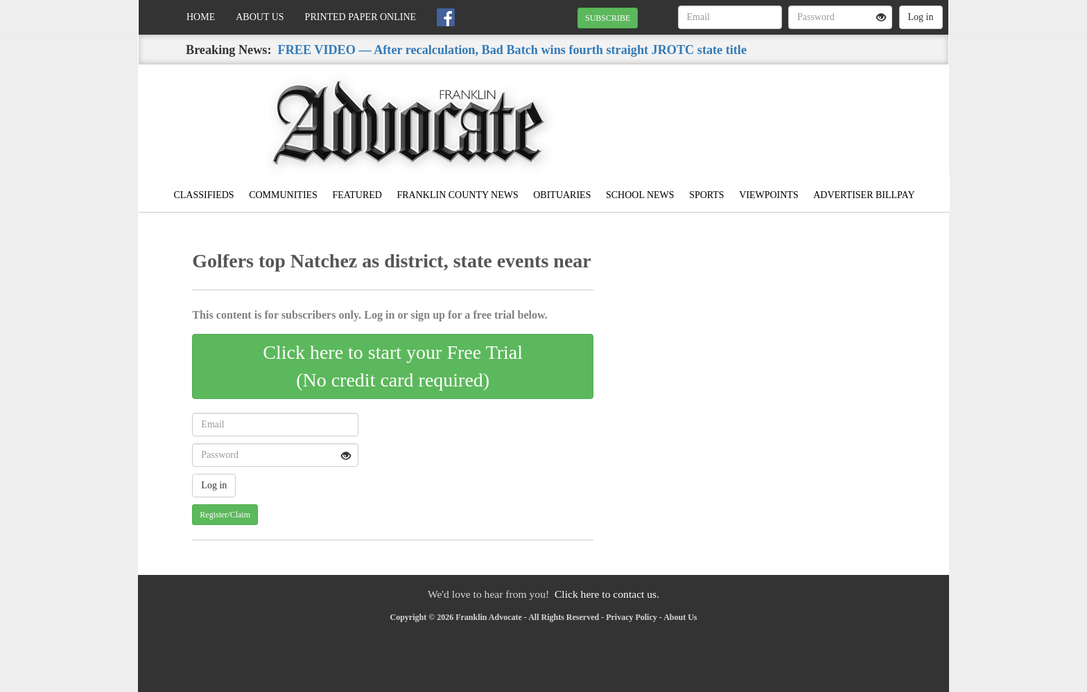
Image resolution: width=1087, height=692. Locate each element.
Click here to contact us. (607, 594)
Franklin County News (457, 195)
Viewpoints (769, 195)
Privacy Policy (631, 617)
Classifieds (203, 195)
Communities (283, 195)
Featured (357, 195)
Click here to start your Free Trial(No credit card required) (393, 366)
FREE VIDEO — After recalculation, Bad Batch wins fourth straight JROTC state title (512, 50)
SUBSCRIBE (607, 18)
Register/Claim (225, 515)
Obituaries (562, 195)
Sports (706, 195)
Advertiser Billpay (863, 195)
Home (200, 17)
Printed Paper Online (361, 17)
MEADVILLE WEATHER (821, 113)
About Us (260, 17)
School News (640, 195)
